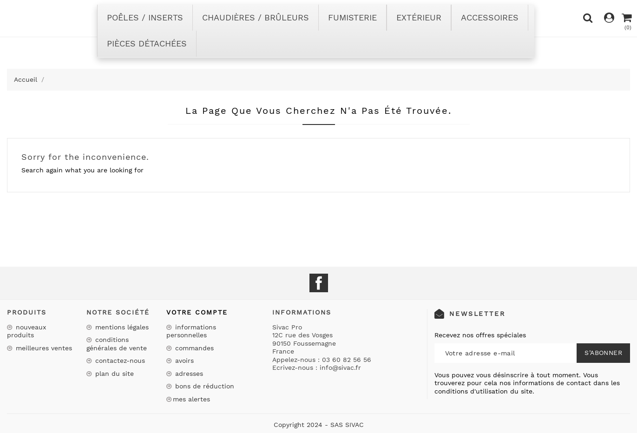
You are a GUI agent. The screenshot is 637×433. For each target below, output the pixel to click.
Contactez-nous (119, 360)
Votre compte (197, 312)
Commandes (193, 348)
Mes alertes (191, 399)
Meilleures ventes (42, 348)
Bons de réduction (203, 386)
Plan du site (113, 373)
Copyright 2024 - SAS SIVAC (319, 424)
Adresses (188, 373)
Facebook (318, 283)
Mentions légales (121, 327)
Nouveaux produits (26, 331)
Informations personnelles (191, 331)
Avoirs (183, 360)
